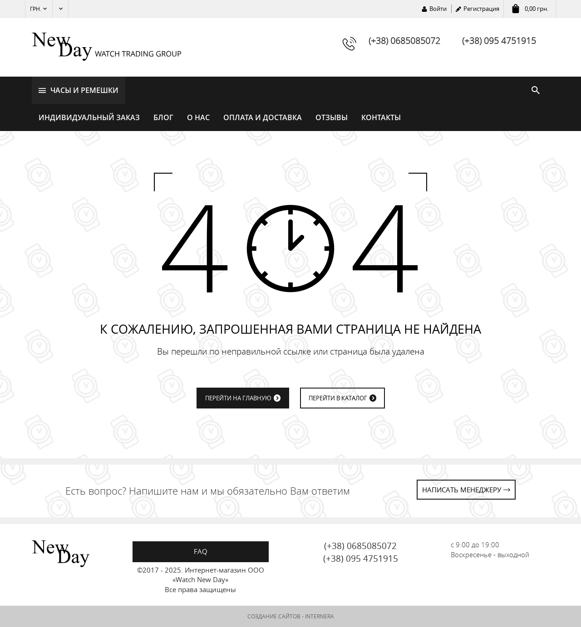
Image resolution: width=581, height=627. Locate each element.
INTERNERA (319, 616)
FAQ (200, 551)
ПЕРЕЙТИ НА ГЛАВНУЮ (238, 398)
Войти (438, 9)
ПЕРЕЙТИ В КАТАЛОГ (338, 398)
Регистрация (481, 9)
